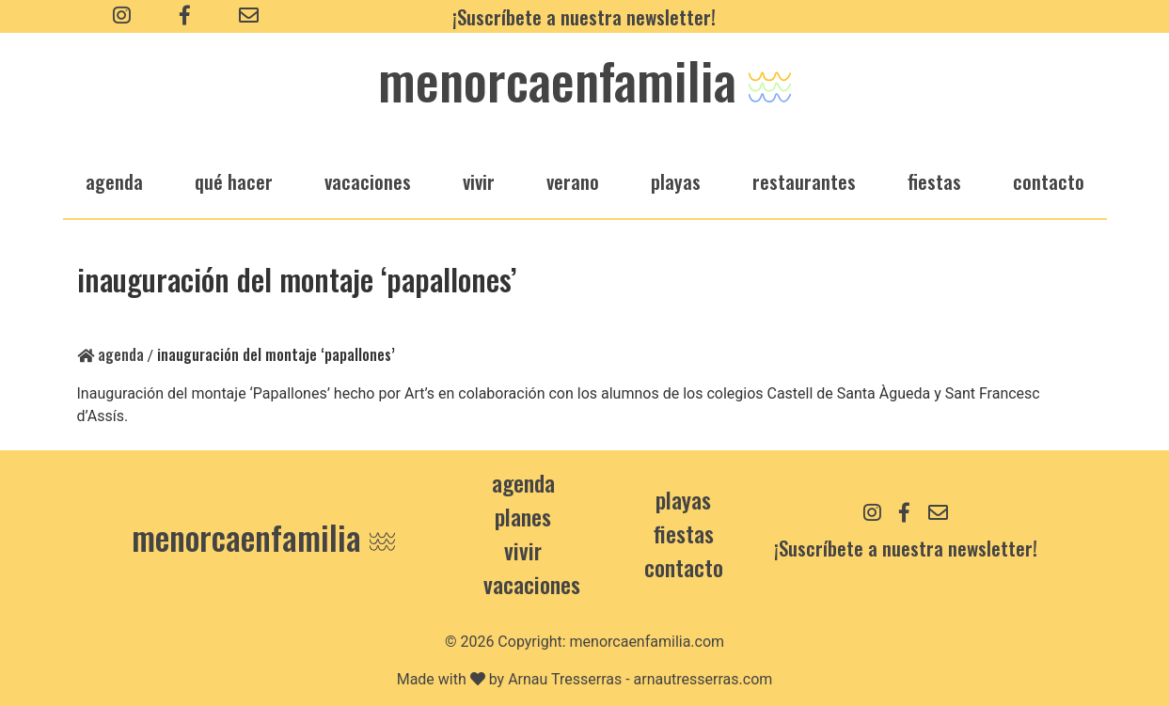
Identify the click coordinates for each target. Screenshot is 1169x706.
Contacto (1048, 181)
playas (676, 181)
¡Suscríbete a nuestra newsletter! (584, 16)
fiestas (934, 181)
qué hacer (234, 181)
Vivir (523, 550)
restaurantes (804, 181)
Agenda (110, 354)
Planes (523, 516)
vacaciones (367, 181)
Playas (683, 499)
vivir (479, 181)
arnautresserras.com (703, 679)
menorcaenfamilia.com (647, 642)
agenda (114, 181)
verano (572, 181)
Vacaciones (531, 584)
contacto (683, 567)
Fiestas (684, 533)
